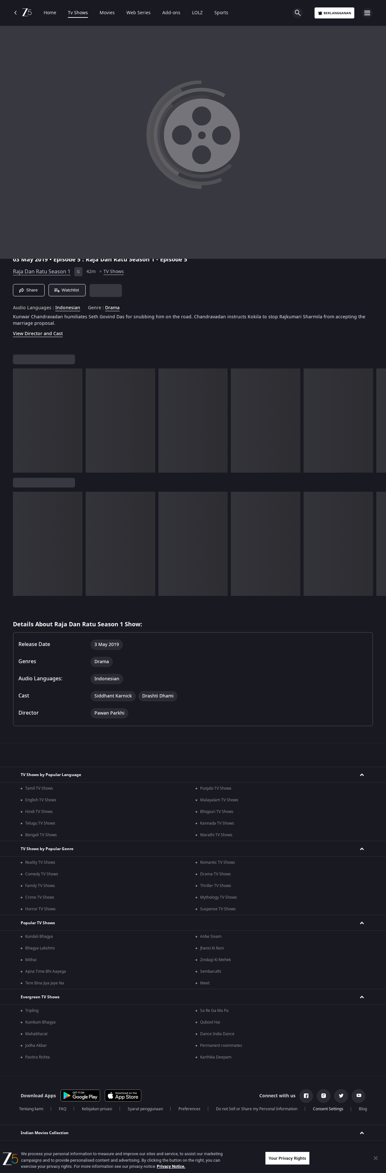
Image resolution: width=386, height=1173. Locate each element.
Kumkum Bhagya (40, 1022)
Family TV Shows (40, 886)
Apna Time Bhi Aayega (45, 971)
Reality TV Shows (40, 862)
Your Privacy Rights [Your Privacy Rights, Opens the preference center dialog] (287, 1158)
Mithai (31, 960)
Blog (363, 1109)
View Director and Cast (38, 333)
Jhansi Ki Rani (212, 948)
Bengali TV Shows (41, 835)
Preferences (189, 1109)
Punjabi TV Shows (215, 788)
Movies (107, 13)
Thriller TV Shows (215, 886)
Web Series (138, 13)
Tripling (31, 1011)
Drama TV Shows (215, 874)
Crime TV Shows (39, 897)
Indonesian (67, 308)
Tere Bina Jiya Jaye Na (44, 983)
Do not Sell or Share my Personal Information (256, 1109)
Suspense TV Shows (218, 909)
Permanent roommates (221, 1045)
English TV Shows (40, 800)
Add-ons (171, 13)
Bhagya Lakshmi (40, 948)
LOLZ (197, 13)
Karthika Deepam (215, 1057)
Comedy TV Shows (41, 874)
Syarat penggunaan (145, 1109)
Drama (112, 308)
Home (50, 13)
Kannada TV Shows (217, 823)
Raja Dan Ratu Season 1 (41, 272)
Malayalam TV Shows (219, 800)
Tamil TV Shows (39, 788)
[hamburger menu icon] (367, 13)
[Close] (376, 1158)
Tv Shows (78, 13)
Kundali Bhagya (39, 936)
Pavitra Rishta (37, 1057)
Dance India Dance (217, 1034)
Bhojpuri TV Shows (216, 812)
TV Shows (113, 271)
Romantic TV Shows (217, 862)
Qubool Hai (210, 1022)
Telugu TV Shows (40, 823)
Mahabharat (36, 1034)
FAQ (62, 1109)
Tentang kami (31, 1109)
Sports (221, 13)
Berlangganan (334, 13)
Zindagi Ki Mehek (215, 960)
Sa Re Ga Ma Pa (214, 1011)
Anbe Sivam (210, 936)
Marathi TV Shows (216, 835)
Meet (204, 983)
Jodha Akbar (36, 1045)
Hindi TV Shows (39, 812)
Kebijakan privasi (97, 1109)
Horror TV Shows (40, 909)
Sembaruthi (210, 971)
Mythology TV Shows (218, 897)
